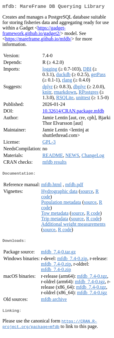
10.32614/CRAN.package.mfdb (73, 112)
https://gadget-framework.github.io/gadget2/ (34, 31)
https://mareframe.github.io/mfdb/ (38, 40)
